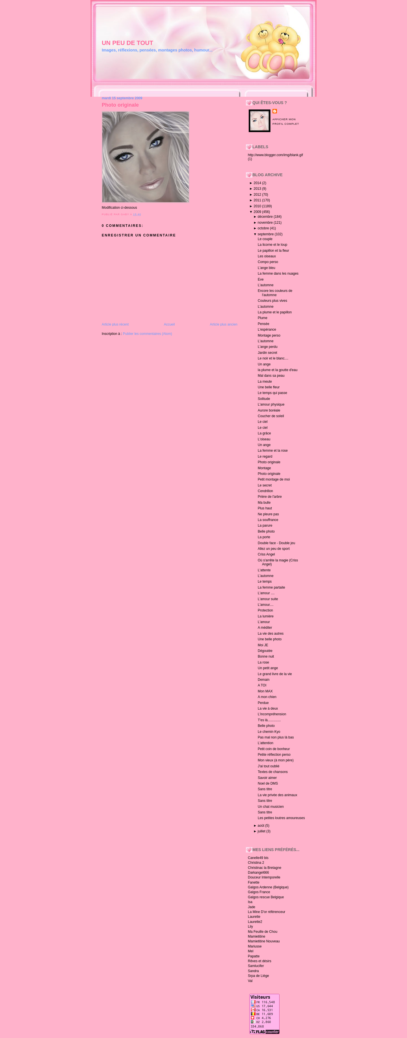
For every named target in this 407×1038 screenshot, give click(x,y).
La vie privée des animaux (277, 795)
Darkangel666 (258, 873)
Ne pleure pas (268, 514)
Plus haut (265, 508)
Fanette (253, 882)
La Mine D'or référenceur (266, 912)
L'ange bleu (266, 268)
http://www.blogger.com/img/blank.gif (275, 155)
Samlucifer (256, 966)
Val (250, 981)
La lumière (266, 616)
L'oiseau (264, 439)
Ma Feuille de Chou (262, 932)
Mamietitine (256, 936)
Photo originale (120, 105)
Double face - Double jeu (276, 543)
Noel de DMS (268, 783)
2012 (258, 195)
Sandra (253, 971)
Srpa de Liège (258, 976)
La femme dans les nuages (278, 273)
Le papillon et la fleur (273, 251)
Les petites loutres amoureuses (281, 818)
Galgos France (259, 892)
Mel (250, 951)
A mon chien (267, 697)
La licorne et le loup (272, 245)
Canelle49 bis (258, 858)
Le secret (265, 485)
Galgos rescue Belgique (266, 897)
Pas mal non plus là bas (276, 737)
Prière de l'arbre (270, 497)
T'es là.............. (269, 720)
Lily (250, 927)
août (261, 826)
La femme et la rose (273, 451)
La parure (265, 525)
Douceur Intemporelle (264, 877)
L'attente (264, 570)
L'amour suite (268, 599)
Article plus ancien (223, 324)
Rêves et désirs (259, 961)
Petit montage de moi (274, 479)
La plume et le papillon (275, 312)
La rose (263, 662)
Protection (265, 610)
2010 (258, 206)
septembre (266, 234)
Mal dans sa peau (271, 376)
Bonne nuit (266, 656)
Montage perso (269, 335)
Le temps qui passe (272, 393)
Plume (262, 318)
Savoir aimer (267, 778)
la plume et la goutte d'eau (277, 370)
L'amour (264, 622)
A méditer (265, 628)
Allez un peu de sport (274, 549)
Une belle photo (270, 639)
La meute (265, 382)
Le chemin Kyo (269, 732)
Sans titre (265, 789)
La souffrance (268, 520)
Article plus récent (115, 324)
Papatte (253, 956)
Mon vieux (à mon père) (276, 760)
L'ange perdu (268, 347)
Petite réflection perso (274, 755)
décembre (266, 217)
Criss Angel (266, 554)
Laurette (254, 917)
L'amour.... (266, 605)
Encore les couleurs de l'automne (275, 293)
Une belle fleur (269, 387)
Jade (251, 907)
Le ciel (263, 422)
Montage (264, 468)
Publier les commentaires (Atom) (147, 334)
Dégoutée (265, 651)
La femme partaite (271, 587)
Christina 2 (256, 863)
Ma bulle (264, 503)
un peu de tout (127, 42)
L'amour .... (266, 593)
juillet (262, 831)
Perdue (263, 703)
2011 (258, 200)
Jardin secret (267, 353)
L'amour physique (271, 404)
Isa (250, 902)
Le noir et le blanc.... (273, 358)
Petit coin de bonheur (274, 749)
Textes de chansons (273, 772)
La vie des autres (270, 634)
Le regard (265, 456)
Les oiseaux (267, 256)
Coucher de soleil (271, 416)
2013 (258, 189)
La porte (264, 537)
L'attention (265, 743)
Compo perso (268, 262)
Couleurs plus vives (272, 301)
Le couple (265, 239)
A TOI (262, 685)
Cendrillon (265, 491)
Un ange (264, 364)
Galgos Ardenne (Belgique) (268, 887)
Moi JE (263, 645)
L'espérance (267, 329)
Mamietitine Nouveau (264, 941)
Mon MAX (265, 691)
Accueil (169, 324)
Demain (263, 680)
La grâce (264, 433)
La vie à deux (268, 708)
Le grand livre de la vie (275, 674)
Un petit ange (268, 668)
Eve (261, 279)
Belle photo (266, 531)
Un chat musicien (271, 807)
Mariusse (255, 946)
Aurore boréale (269, 410)
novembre (266, 223)
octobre (264, 228)
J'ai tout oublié (268, 766)
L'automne (266, 285)
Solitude (264, 399)
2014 (258, 183)
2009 (258, 212)
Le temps (265, 581)
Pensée (263, 324)
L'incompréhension (272, 714)
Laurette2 (255, 922)
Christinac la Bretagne (264, 868)
